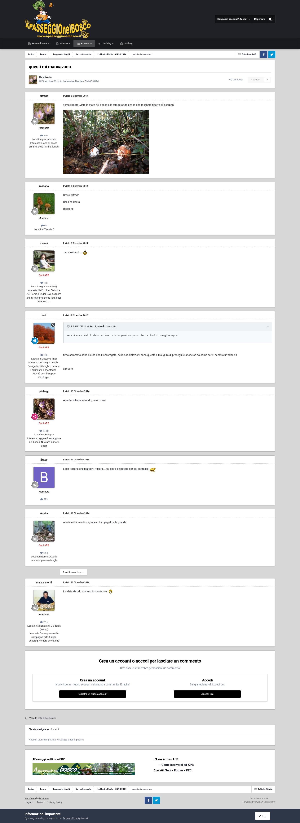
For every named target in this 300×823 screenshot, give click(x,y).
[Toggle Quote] (68, 326)
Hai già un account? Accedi (233, 19)
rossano (44, 186)
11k (43, 282)
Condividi (236, 79)
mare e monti (44, 582)
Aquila (44, 513)
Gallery (128, 43)
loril (44, 315)
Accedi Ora (207, 694)
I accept (264, 815)
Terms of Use (70, 818)
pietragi (44, 391)
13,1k (43, 430)
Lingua (29, 802)
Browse (85, 43)
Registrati (259, 19)
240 (44, 135)
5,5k (44, 552)
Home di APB (40, 43)
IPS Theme (30, 798)
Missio (64, 43)
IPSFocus (44, 798)
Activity (107, 43)
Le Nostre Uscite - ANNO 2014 (81, 81)
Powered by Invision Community (259, 802)
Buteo (44, 459)
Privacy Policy (55, 802)
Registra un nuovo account (92, 694)
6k (44, 225)
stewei (44, 243)
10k (43, 355)
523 (44, 499)
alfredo (47, 77)
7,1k (44, 622)
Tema (41, 802)
